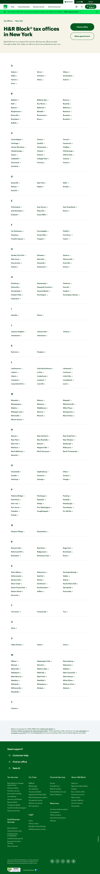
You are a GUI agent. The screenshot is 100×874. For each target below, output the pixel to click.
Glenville (40, 259)
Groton (66, 267)
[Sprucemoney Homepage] (90, 2)
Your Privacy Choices (28, 870)
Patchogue (41, 496)
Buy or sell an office (78, 792)
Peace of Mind (12, 802)
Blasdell (40, 111)
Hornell (66, 287)
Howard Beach (43, 291)
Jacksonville (42, 332)
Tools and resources (54, 7)
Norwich (14, 455)
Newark (40, 444)
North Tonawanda (70, 451)
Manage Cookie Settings (37, 826)
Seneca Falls (16, 580)
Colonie (66, 159)
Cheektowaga (16, 151)
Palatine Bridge (17, 496)
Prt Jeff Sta (67, 511)
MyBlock (31, 783)
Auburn (66, 80)
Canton (40, 139)
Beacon (14, 108)
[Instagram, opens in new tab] (63, 861)
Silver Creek (15, 584)
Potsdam (14, 511)
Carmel (66, 139)
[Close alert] (97, 12)
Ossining (14, 479)
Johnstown (41, 335)
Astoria (14, 80)
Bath (13, 104)
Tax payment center (35, 800)
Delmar (14, 187)
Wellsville (40, 673)
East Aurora (41, 207)
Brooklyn (66, 119)
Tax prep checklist (35, 792)
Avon (13, 83)
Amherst (40, 76)
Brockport (15, 119)
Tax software (11, 796)
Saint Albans (16, 572)
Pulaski (14, 515)
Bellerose (40, 108)
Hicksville (15, 287)
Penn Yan (14, 503)
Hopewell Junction (44, 287)
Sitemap (53, 821)
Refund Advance (56, 794)
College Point (42, 159)
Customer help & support (59, 809)
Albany (65, 72)
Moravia (40, 416)
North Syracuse (43, 451)
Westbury (14, 680)
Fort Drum (67, 235)
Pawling (66, 496)
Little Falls (67, 376)
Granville (66, 263)
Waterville (15, 669)
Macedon (14, 400)
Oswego (40, 479)
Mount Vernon (16, 419)
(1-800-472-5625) (46, 729)
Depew (39, 187)
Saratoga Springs (69, 572)
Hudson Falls (16, 295)
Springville (67, 587)
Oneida (14, 476)
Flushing (14, 235)
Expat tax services (13, 811)
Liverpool (14, 380)
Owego (66, 479)
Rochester (15, 556)
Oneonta (40, 476)
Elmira (65, 211)
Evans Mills (41, 215)
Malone (40, 400)
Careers (74, 789)
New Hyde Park (69, 436)
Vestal (39, 645)
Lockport (40, 380)
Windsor (40, 688)
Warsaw (14, 665)
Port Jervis (15, 507)
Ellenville (40, 211)
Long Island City (17, 384)
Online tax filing (12, 788)
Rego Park (67, 548)
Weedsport (15, 673)
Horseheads (15, 291)
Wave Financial (12, 846)
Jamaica (66, 332)
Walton (14, 661)
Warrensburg (68, 661)
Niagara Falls (42, 447)
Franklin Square (17, 239)
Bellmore (66, 108)
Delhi (65, 183)
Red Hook (41, 548)
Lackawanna (16, 368)
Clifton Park (67, 155)
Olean (65, 472)
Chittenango (68, 151)
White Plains (68, 680)
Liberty (14, 376)
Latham (14, 372)
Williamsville (16, 688)
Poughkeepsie (42, 511)
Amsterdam (67, 76)
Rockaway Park (43, 556)
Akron (39, 72)
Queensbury (42, 531)
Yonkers (14, 708)
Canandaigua (16, 139)
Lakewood (67, 368)
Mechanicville (68, 404)
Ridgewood (41, 552)
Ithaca (39, 315)
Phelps (39, 503)
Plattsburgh (67, 503)
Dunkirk (14, 190)
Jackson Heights (17, 332)
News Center (75, 797)
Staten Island (16, 591)
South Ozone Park (18, 587)
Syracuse (14, 595)
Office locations (55, 815)
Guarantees (75, 806)
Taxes (12, 7)
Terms (31, 820)
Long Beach (67, 380)
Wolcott (66, 688)
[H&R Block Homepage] (68, 2)
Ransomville (16, 548)
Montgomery (68, 412)
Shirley (39, 580)
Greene (14, 267)
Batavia (66, 100)
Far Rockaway (16, 231)
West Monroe (16, 676)
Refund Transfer (55, 789)
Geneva (66, 255)
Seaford (40, 576)
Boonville (14, 115)
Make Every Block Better (79, 786)
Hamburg (14, 283)
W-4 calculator (34, 806)
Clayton (40, 155)
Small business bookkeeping (12, 835)
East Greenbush (69, 207)
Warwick (40, 665)
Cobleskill (15, 159)
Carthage (14, 143)
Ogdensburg (42, 472)
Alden (13, 76)
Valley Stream (16, 645)
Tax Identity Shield (13, 805)
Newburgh (67, 444)
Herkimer (66, 283)
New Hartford (42, 436)
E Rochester (15, 207)
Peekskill (40, 500)
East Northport (17, 211)
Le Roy (39, 372)
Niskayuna (67, 447)
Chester (40, 151)
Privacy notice (33, 823)
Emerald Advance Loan (58, 792)
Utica (13, 628)
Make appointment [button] (82, 36)
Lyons (65, 384)
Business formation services (14, 842)
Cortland (14, 166)
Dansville (14, 183)
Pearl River (15, 500)
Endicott (14, 215)
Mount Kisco (68, 416)
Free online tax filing (14, 793)
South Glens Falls (69, 584)
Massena (40, 404)
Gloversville (67, 259)
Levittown (67, 372)
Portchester (67, 507)
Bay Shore (41, 104)
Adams (14, 72)
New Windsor (68, 440)
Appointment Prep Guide (37, 794)
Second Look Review (14, 799)
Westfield (40, 680)
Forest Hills (41, 235)
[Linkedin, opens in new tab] (73, 861)
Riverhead (67, 552)
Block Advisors (12, 828)
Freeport (40, 239)
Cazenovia (67, 143)
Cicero (13, 155)
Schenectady (16, 576)
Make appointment (71, 12)
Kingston (40, 352)
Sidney (65, 580)
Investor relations (77, 800)
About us (74, 783)
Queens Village (17, 531)
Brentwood (41, 115)
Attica (39, 80)
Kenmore (14, 352)
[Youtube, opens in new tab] (68, 861)
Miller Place (67, 408)
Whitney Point (68, 684)
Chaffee (66, 147)
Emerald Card (54, 786)
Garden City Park (17, 255)
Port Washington (43, 507)
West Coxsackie (69, 673)
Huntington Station (70, 295)
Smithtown (41, 584)
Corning (40, 162)
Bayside (66, 104)
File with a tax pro (13, 791)
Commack (15, 162)
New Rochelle (42, 440)
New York (14, 444)
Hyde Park (15, 299)
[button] (90, 6)
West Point (41, 676)
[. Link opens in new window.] (13, 870)
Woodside (15, 692)
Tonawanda (41, 612)
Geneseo (40, 255)
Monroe (40, 412)
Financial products (24, 7)
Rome (65, 556)
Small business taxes (14, 831)
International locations (58, 818)
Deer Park (41, 183)
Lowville (40, 384)
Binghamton (16, 111)
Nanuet (14, 436)
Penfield (66, 500)
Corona (66, 162)
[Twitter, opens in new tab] (52, 861)
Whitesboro (41, 684)
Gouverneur (15, 263)
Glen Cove (15, 259)
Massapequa (16, 404)
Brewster (66, 115)
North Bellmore (17, 451)
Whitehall (14, 684)
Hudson (66, 291)
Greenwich (41, 267)
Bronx (39, 119)
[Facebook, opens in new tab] (57, 861)
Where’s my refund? (35, 803)
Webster (66, 669)
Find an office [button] (82, 27)
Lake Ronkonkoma (44, 368)
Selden (65, 576)
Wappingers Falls (43, 661)
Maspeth (66, 400)
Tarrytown (15, 612)
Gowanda (41, 263)
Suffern (40, 591)
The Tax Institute (77, 803)
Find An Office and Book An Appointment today (29, 731)
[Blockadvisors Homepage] (79, 2)
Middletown (41, 408)
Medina (14, 408)
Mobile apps (33, 786)
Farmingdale (42, 231)
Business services (38, 7)
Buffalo (14, 123)
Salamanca (41, 572)
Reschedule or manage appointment (15, 784)
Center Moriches (17, 147)
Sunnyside (67, 591)
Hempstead (41, 283)
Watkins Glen (42, 669)
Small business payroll (15, 838)
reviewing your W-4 (18, 733)
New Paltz (15, 440)
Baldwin (14, 100)
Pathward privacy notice (37, 829)
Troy (64, 612)
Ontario (66, 476)
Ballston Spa (42, 100)
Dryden (66, 187)
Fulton (65, 239)
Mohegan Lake (16, 412)
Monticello (15, 416)
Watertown (67, 665)
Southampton (42, 587)
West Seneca (68, 676)
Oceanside (15, 472)
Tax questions (55, 812)
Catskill (40, 143)
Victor (65, 645)
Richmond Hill (16, 552)
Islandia (14, 315)
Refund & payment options (38, 797)
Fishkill (65, 231)
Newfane (14, 447)
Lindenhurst (42, 376)
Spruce (52, 783)
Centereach (41, 147)
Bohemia (66, 111)
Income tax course (77, 794)
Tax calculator (33, 789)
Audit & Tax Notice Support (16, 808)
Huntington (41, 295)
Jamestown (15, 335)
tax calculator (81, 731)
